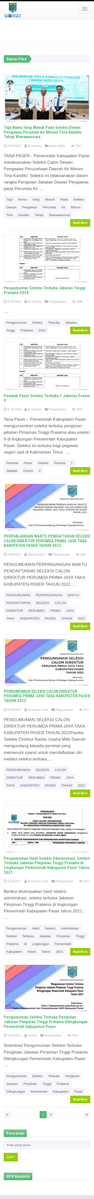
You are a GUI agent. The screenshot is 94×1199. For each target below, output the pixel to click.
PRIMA (55, 611)
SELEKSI (42, 603)
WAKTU (73, 595)
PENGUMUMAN (18, 595)
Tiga (9, 199)
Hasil (35, 928)
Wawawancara (59, 215)
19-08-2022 (12, 554)
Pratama (27, 330)
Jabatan (71, 322)
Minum (76, 207)
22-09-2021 (12, 881)
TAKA (10, 618)
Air (63, 207)
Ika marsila (32, 145)
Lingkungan (40, 944)
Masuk (50, 199)
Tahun (46, 952)
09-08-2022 (12, 709)
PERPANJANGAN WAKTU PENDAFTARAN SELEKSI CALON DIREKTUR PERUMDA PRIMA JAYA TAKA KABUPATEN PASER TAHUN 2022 (47, 541)
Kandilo (23, 215)
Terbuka (54, 322)
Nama (22, 199)
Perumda (49, 207)
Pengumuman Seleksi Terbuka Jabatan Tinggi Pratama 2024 (44, 290)
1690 (77, 409)
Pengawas (29, 207)
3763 (73, 1035)
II (40, 471)
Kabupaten (14, 952)
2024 (42, 330)
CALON (60, 603)
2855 (81, 554)
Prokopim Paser (36, 709)
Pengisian (72, 1076)
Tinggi (10, 330)
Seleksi (78, 199)
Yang (36, 199)
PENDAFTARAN (18, 603)
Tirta (9, 215)
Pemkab (12, 463)
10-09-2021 (12, 1035)
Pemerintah (63, 944)
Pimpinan (63, 936)
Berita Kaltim (55, 145)
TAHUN (66, 618)
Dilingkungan (15, 1091)
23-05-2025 (12, 145)
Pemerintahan (55, 409)
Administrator (34, 554)
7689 (77, 301)
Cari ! (11, 1157)
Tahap (39, 215)
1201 (76, 145)
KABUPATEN (29, 618)
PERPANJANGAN (49, 595)
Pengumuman (55, 301)
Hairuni (30, 1035)
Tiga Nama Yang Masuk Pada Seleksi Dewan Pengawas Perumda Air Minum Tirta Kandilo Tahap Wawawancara (42, 132)
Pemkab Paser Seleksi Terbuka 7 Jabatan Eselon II (47, 398)
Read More (80, 223)
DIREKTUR (14, 611)
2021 (59, 952)
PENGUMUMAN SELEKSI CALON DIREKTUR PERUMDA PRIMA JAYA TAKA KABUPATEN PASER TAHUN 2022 (47, 696)
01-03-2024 (12, 301)
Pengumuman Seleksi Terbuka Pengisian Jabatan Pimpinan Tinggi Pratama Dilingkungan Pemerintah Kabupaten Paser (46, 1021)
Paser (28, 463)
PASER (50, 618)
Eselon (28, 471)
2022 (81, 618)
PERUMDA (36, 611)
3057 (84, 881)
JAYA (70, 611)
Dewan (11, 207)
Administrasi (70, 928)
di (25, 944)
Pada (64, 199)
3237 (84, 709)
